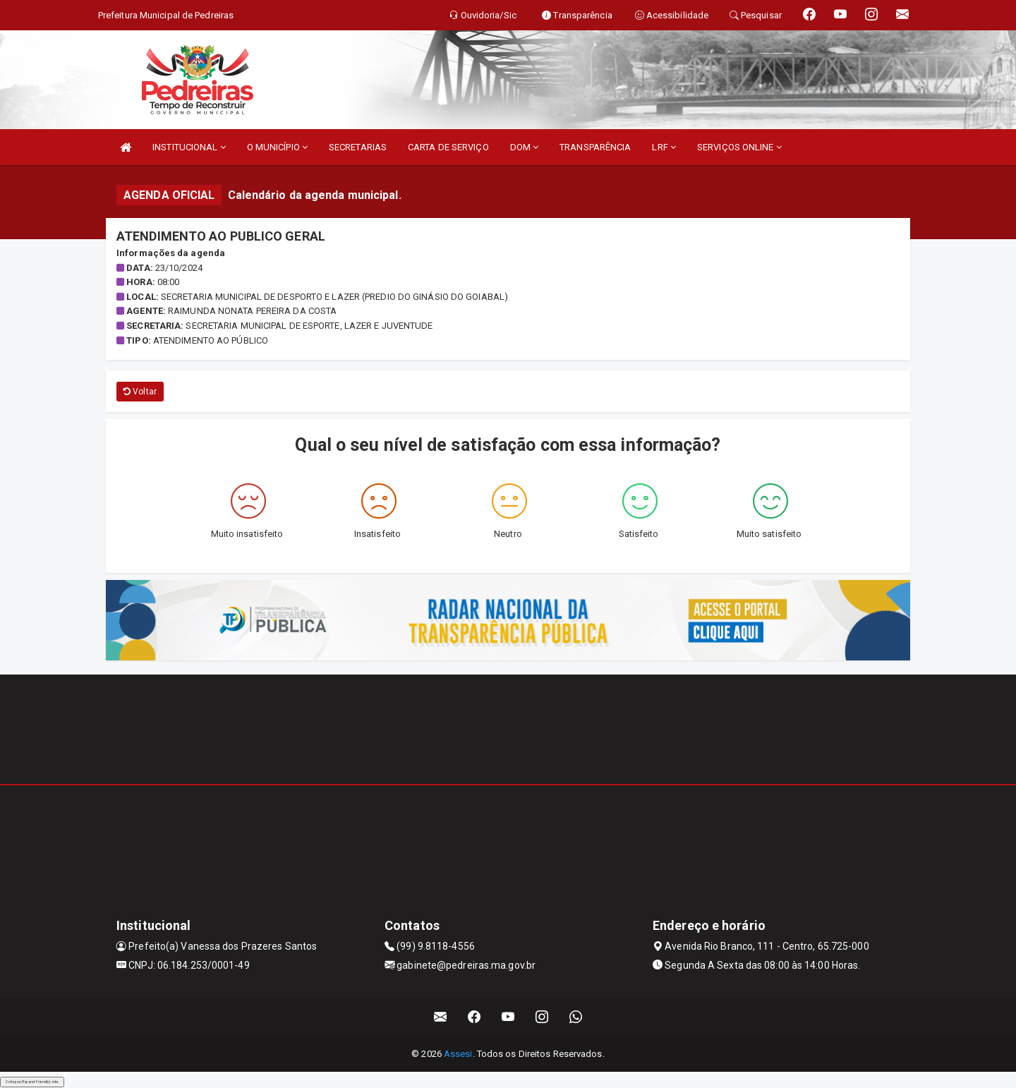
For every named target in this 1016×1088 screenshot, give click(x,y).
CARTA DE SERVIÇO (448, 147)
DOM (524, 147)
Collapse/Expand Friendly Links (32, 1082)
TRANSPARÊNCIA (595, 147)
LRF (664, 147)
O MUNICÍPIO (277, 147)
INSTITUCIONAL (189, 147)
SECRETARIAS (358, 147)
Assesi (458, 1053)
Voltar (140, 392)
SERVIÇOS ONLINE (739, 147)
